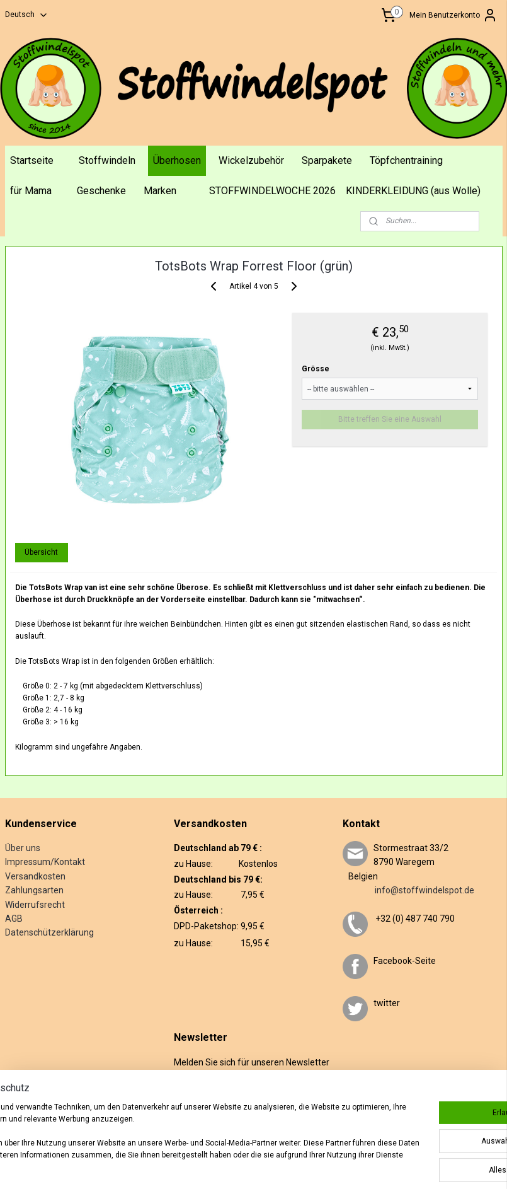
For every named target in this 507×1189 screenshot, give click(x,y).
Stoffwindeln (107, 160)
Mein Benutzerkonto (453, 15)
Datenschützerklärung (49, 932)
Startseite (32, 160)
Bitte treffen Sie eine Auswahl (389, 419)
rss (278, 1166)
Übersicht (41, 552)
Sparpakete (327, 160)
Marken (160, 191)
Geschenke (101, 191)
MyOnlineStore (433, 1166)
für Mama (31, 191)
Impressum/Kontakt (45, 862)
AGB (14, 919)
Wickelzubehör (251, 160)
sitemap (254, 1166)
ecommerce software (325, 1166)
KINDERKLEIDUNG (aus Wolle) (413, 191)
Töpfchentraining (406, 160)
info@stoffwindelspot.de (408, 890)
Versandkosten (35, 876)
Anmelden (202, 1116)
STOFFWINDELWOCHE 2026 (272, 191)
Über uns (22, 848)
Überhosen (177, 160)
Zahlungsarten (34, 890)
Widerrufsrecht (35, 905)
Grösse (315, 368)
